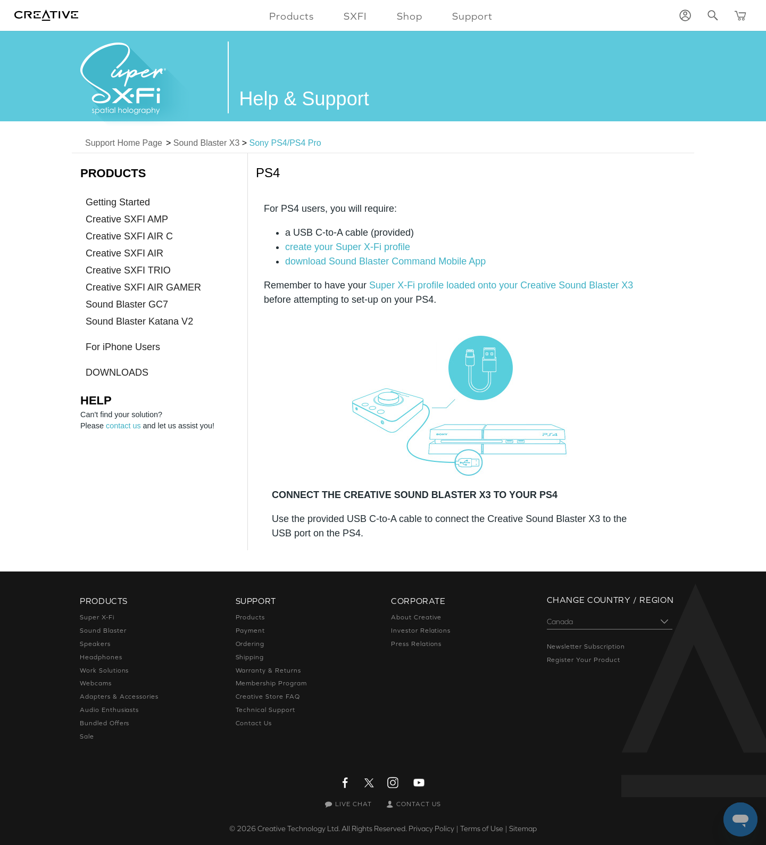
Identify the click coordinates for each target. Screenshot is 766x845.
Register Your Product (583, 660)
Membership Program (271, 683)
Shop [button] (409, 16)
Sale (87, 736)
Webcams (96, 683)
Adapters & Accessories (119, 696)
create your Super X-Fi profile (347, 247)
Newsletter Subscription (586, 646)
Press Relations (416, 644)
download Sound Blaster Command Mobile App (385, 261)
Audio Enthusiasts (109, 710)
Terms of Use (481, 828)
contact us (123, 425)
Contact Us (254, 723)
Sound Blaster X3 (206, 142)
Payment (250, 630)
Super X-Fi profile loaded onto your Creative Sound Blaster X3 (501, 285)
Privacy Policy (431, 828)
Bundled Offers (104, 723)
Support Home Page (123, 142)
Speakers (95, 644)
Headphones (101, 657)
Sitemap (523, 828)
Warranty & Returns (268, 670)
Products (250, 617)
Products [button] (291, 16)
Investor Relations (421, 630)
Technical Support (265, 710)
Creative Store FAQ (268, 696)
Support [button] (472, 16)
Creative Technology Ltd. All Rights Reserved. (332, 828)
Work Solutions (104, 670)
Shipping (250, 657)
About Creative (416, 617)
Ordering (250, 644)
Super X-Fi (97, 617)
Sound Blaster (103, 630)
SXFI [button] (355, 16)
